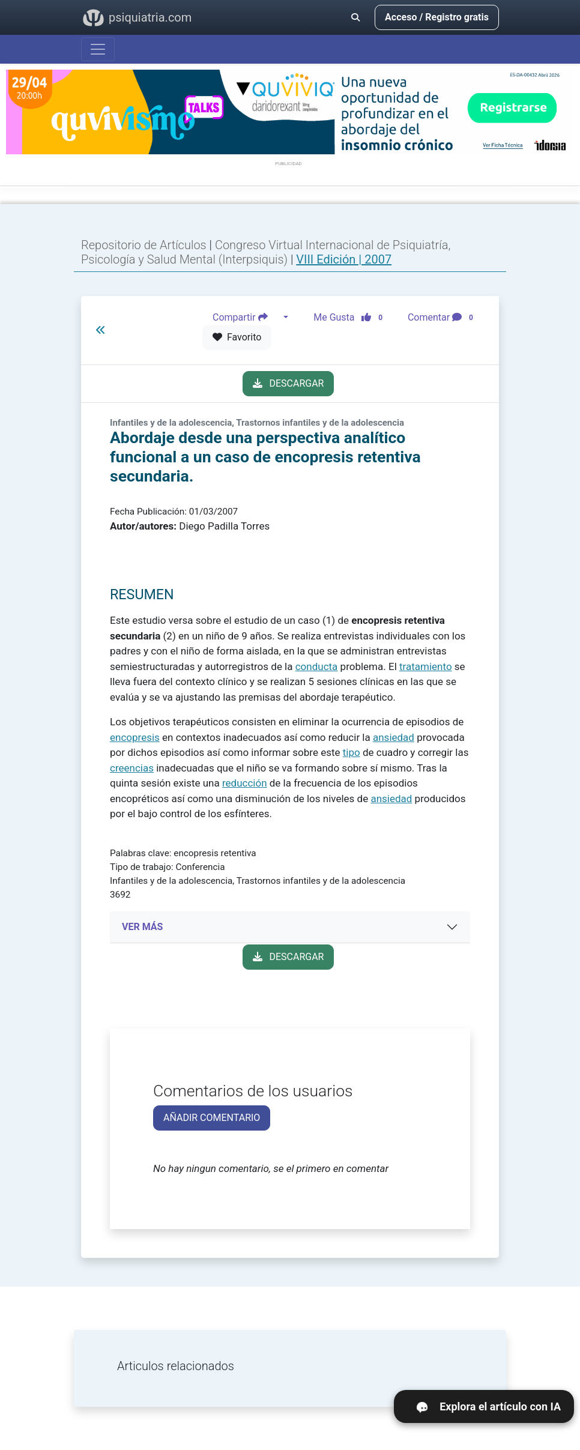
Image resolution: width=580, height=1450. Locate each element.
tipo (351, 752)
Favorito (237, 337)
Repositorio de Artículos (144, 245)
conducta (316, 666)
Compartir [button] (247, 318)
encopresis (135, 737)
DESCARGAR (288, 383)
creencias (132, 768)
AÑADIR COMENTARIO (211, 1117)
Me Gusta (351, 318)
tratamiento (425, 666)
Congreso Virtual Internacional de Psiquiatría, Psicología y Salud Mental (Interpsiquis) (265, 252)
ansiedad (393, 737)
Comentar (443, 318)
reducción (244, 783)
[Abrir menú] (98, 49)
